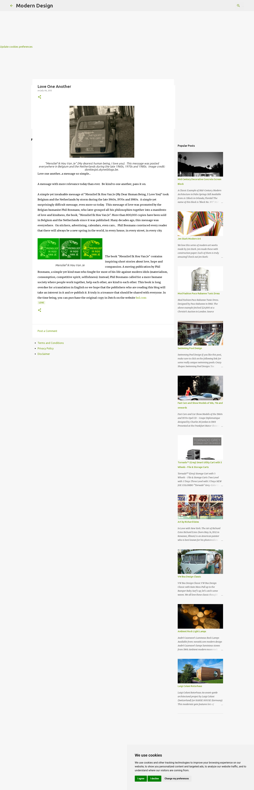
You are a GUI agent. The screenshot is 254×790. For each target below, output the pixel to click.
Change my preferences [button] (177, 778)
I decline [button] (154, 778)
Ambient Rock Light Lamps (192, 631)
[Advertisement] (97, 22)
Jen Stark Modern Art (189, 238)
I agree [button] (140, 778)
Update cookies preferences (16, 46)
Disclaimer (44, 353)
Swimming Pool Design (190, 348)
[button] (39, 97)
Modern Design (34, 5)
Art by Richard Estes (188, 522)
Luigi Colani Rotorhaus (190, 686)
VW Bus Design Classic (189, 576)
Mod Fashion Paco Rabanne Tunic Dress (199, 293)
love (41, 303)
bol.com (141, 297)
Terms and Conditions (51, 342)
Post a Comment (47, 331)
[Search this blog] (227, 6)
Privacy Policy (46, 348)
